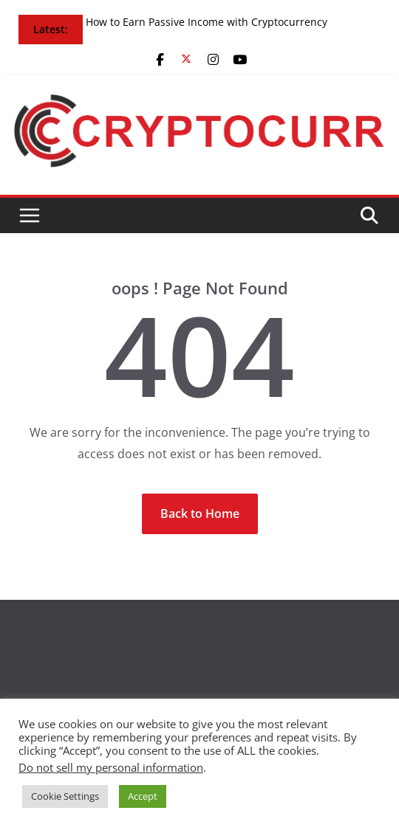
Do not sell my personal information (110, 767)
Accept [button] (142, 796)
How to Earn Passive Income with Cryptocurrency (206, 22)
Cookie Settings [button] (65, 796)
